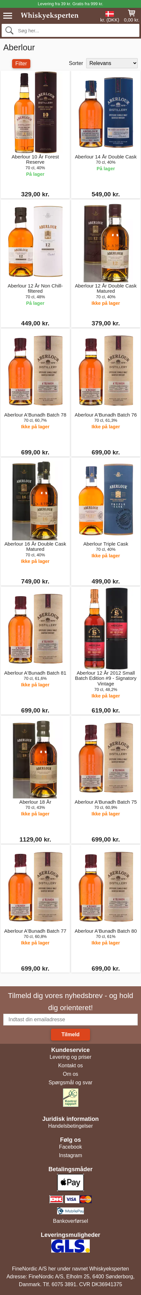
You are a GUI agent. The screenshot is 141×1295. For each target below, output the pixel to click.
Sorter (76, 63)
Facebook (70, 1147)
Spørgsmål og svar (70, 1082)
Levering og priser (70, 1057)
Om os (70, 1074)
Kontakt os (70, 1065)
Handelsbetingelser (70, 1126)
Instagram (70, 1155)
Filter (21, 63)
